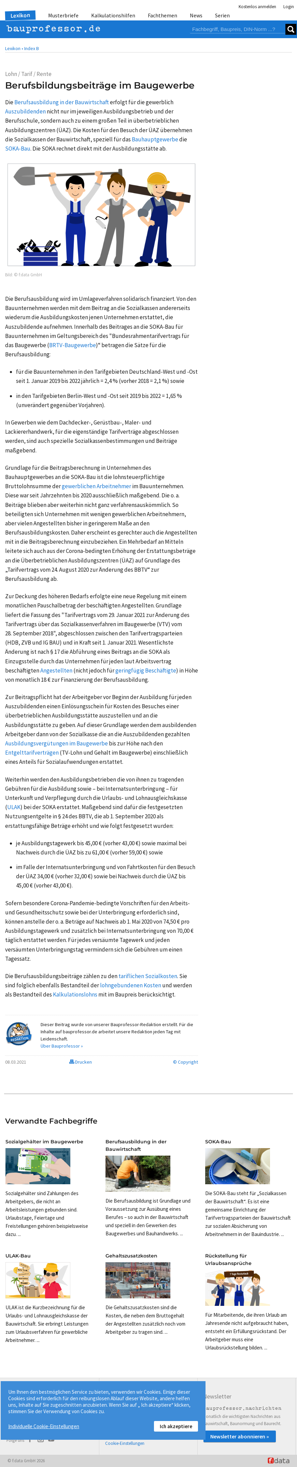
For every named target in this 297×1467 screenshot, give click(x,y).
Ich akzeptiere (176, 1426)
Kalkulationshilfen (113, 15)
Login (288, 7)
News (196, 15)
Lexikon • (14, 48)
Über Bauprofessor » (62, 1046)
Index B (31, 48)
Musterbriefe (63, 15)
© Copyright (185, 1062)
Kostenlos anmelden (257, 7)
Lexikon (20, 15)
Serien (222, 15)
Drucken (80, 1062)
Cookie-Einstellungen (124, 1443)
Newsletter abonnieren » (239, 1436)
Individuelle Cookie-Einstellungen (43, 1426)
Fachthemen (162, 15)
